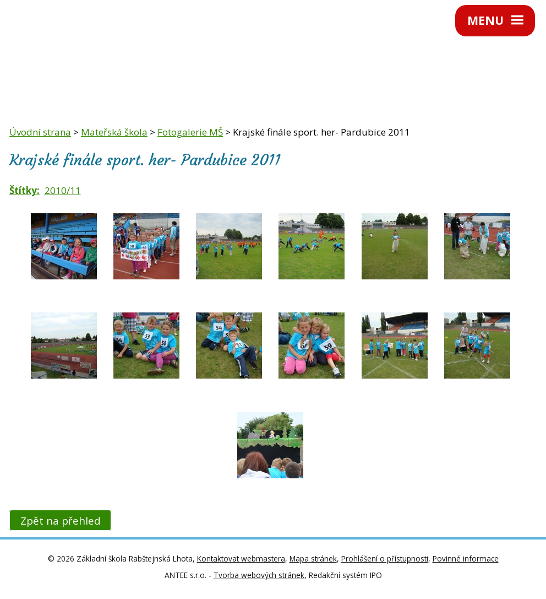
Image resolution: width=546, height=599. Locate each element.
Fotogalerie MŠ (190, 132)
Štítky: (24, 190)
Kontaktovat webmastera (241, 558)
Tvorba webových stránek (259, 575)
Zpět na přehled (60, 520)
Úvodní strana (40, 132)
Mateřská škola (114, 132)
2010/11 (63, 190)
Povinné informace (466, 558)
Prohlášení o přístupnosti (384, 558)
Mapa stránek (313, 558)
